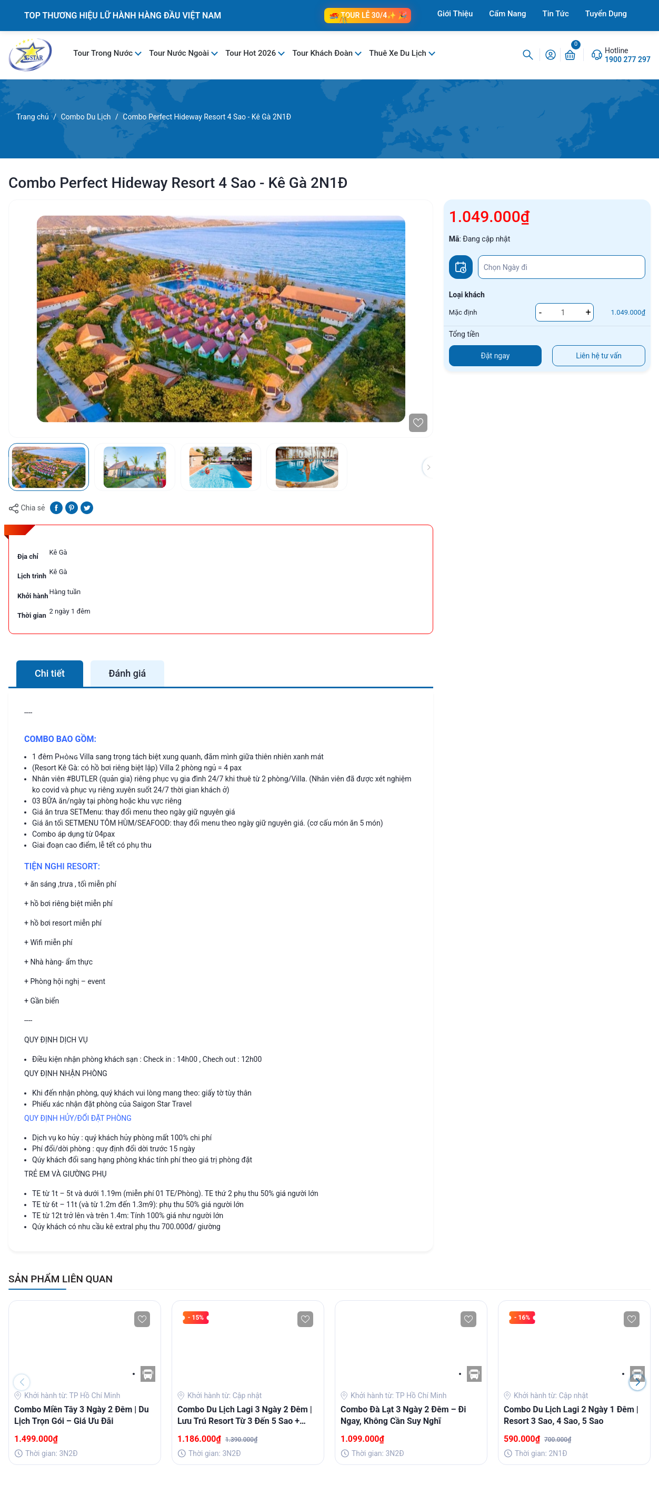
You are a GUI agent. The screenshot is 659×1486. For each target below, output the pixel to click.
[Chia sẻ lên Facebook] (56, 507)
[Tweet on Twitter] (87, 507)
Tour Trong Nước (104, 53)
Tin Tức (556, 13)
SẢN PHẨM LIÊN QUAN (60, 1279)
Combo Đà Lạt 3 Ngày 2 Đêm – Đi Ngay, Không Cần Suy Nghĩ (403, 1415)
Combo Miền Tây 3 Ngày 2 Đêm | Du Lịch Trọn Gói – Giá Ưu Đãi (81, 1415)
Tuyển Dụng (606, 13)
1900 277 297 (628, 59)
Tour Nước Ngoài (180, 53)
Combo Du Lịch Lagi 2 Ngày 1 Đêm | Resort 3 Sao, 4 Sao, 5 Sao (571, 1415)
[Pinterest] (71, 507)
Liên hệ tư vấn (599, 356)
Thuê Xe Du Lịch (398, 53)
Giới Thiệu (455, 13)
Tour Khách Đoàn (323, 53)
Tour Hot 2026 (251, 53)
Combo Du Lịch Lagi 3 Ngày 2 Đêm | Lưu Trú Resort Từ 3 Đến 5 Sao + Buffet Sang (244, 1416)
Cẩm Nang (507, 13)
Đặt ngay (495, 356)
